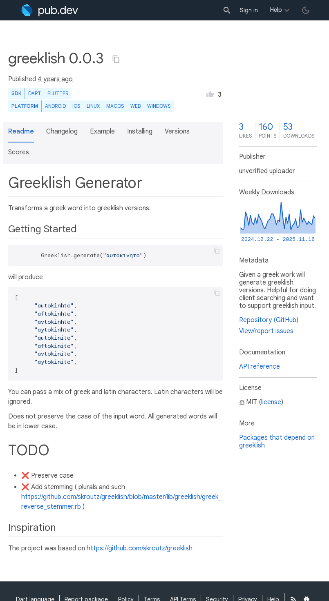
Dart (34, 93)
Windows (158, 106)
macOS (115, 106)
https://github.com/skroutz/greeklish (139, 548)
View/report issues (266, 331)
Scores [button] (18, 152)
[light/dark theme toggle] (306, 10)
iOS (76, 106)
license (271, 402)
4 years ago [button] (55, 79)
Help (276, 9)
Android (55, 106)
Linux (93, 106)
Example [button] (102, 131)
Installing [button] (139, 131)
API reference (259, 367)
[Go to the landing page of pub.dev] (49, 10)
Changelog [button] (62, 131)
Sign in (249, 10)
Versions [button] (177, 131)
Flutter (57, 93)
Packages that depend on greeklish (277, 442)
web (135, 106)
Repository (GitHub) (268, 320)
